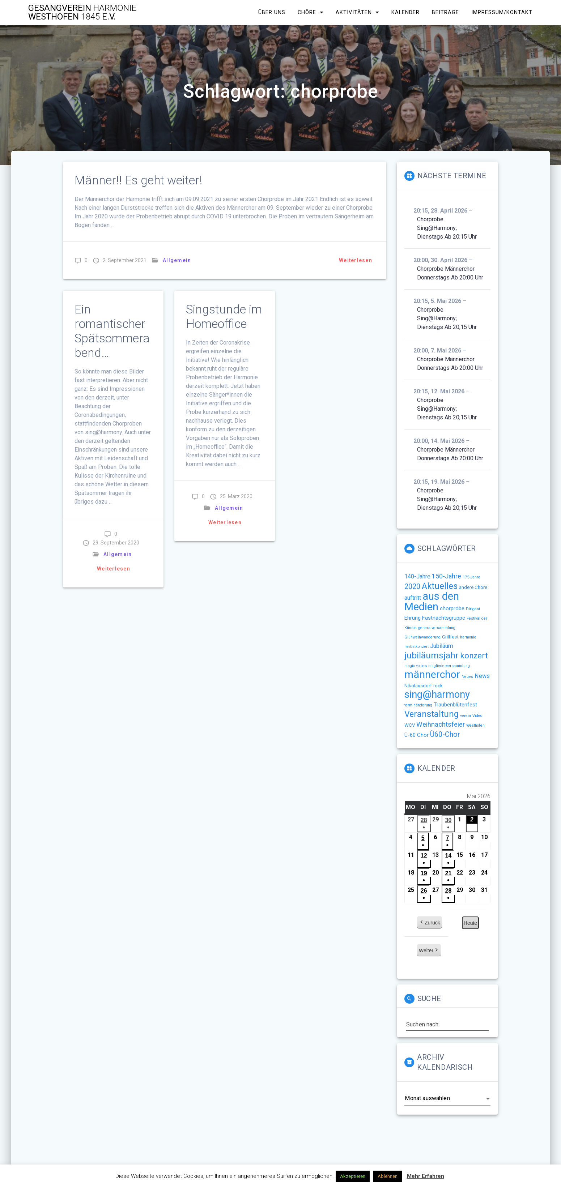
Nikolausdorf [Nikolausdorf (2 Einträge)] (418, 685)
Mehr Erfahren (425, 1176)
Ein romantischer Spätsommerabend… (112, 331)
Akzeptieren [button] (352, 1176)
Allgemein (177, 260)
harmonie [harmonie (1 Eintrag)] (468, 637)
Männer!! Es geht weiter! (138, 180)
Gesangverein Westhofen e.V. (82, 12)
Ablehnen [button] (388, 1176)
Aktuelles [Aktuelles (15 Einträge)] (440, 586)
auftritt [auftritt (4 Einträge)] (412, 597)
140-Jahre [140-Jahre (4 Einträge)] (417, 576)
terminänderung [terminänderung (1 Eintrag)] (418, 705)
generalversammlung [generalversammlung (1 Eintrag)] (436, 627)
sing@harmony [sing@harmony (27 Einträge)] (437, 694)
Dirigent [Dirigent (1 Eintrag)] (473, 609)
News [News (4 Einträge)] (482, 675)
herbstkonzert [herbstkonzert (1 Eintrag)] (416, 646)
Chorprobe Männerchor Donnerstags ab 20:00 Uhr (450, 273)
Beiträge (445, 12)
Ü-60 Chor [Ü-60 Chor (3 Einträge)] (416, 735)
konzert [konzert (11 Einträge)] (474, 655)
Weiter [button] (429, 951)
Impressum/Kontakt (501, 12)
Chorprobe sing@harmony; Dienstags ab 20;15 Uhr (447, 228)
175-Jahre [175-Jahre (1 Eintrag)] (471, 577)
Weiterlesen (355, 260)
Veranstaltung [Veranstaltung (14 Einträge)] (431, 714)
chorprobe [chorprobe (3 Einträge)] (452, 608)
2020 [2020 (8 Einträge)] (412, 586)
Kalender (405, 12)
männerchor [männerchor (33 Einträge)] (432, 674)
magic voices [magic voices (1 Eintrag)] (415, 665)
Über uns (271, 12)
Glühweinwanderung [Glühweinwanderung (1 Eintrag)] (422, 637)
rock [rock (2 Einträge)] (438, 685)
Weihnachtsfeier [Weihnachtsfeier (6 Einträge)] (440, 724)
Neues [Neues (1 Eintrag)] (467, 676)
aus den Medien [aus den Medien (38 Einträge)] (431, 601)
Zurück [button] (429, 923)
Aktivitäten (354, 12)
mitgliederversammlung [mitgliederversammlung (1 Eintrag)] (449, 665)
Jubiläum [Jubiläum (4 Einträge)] (441, 645)
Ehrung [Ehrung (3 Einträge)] (412, 618)
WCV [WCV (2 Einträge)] (409, 725)
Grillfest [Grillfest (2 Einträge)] (450, 637)
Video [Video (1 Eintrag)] (477, 715)
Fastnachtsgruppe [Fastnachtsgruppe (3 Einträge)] (443, 618)
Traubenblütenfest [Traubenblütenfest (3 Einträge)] (455, 704)
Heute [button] (470, 923)
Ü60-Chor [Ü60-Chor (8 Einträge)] (445, 734)
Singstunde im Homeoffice (224, 316)
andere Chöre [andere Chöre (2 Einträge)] (473, 587)
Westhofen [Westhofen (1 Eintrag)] (475, 725)
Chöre (307, 12)
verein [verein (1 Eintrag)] (465, 715)
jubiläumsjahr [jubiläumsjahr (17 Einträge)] (431, 655)
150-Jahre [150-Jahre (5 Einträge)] (446, 576)
